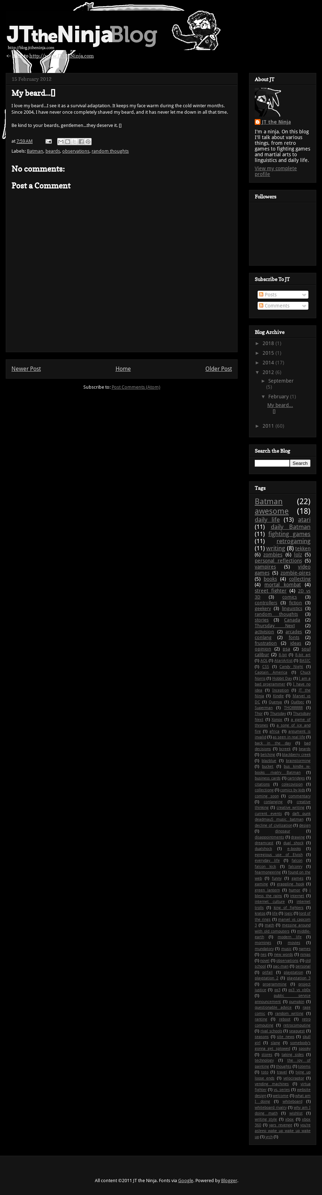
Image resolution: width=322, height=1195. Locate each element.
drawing (298, 837)
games (297, 878)
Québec (297, 702)
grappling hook (290, 884)
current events (268, 813)
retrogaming (294, 541)
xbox (289, 1119)
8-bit (283, 655)
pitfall (267, 972)
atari (304, 519)
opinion (263, 648)
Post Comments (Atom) (136, 387)
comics (289, 597)
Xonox (277, 719)
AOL (264, 660)
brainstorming (298, 760)
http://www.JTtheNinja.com (61, 56)
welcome (280, 1095)
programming (275, 984)
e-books (294, 848)
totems (304, 1066)
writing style (266, 1119)
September (281, 381)
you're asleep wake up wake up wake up (283, 1131)
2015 (269, 353)
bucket (267, 766)
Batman (35, 151)
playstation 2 (266, 978)
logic (288, 913)
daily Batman (291, 526)
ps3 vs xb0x (299, 990)
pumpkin (296, 1001)
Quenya (275, 702)
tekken (303, 548)
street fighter (271, 591)
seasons (262, 1036)
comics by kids (292, 790)
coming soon (267, 796)
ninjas (305, 954)
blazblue (269, 760)
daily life (267, 519)
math (269, 925)
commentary (299, 796)
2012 (269, 372)
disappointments (269, 837)
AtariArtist (283, 660)
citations (262, 784)
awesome (272, 511)
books (270, 579)
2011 (269, 426)
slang (275, 1043)
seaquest (297, 1031)
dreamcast (264, 843)
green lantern (267, 890)
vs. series (282, 1089)
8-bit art (303, 655)
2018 (269, 343)
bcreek (285, 749)
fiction (295, 602)
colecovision (292, 784)
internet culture (270, 901)
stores (267, 1054)
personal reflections (278, 561)
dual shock (293, 843)
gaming (261, 884)
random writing (289, 1013)
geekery (263, 608)
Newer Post (26, 368)
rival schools (271, 1031)
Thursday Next (275, 625)
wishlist (296, 1113)
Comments (274, 306)
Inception (280, 690)
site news (285, 1036)
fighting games (289, 533)
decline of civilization (273, 825)
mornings (263, 942)
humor (294, 890)
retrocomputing (297, 1025)
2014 (269, 362)
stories (262, 620)
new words (283, 954)
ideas (295, 643)
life (275, 913)
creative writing (290, 807)
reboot (285, 1019)
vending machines (272, 1084)
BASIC (305, 660)
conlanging (273, 802)
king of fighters (289, 907)
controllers (266, 602)
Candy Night (291, 666)
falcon (297, 860)
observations (75, 151)
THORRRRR (293, 707)
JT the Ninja (276, 122)
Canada (292, 620)
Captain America (271, 672)
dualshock (263, 848)
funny (277, 878)
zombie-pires (295, 573)
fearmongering (268, 872)
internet (297, 896)
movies (294, 942)
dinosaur (282, 831)
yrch (269, 1137)
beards (52, 151)
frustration (266, 643)
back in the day (273, 743)
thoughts (283, 1066)
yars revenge (280, 1125)
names (305, 948)
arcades (294, 631)
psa (286, 648)
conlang (263, 637)
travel (282, 1072)
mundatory (264, 948)
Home (123, 368)
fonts (294, 637)
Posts (268, 294)
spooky (305, 1048)
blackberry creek (296, 754)
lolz (298, 554)
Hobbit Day (282, 678)
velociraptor (293, 1078)
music (286, 948)
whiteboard (292, 1101)
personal (303, 966)
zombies (272, 554)
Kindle (278, 696)
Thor (259, 713)
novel (264, 960)
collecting (300, 579)
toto (264, 1072)
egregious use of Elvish (279, 854)
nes (263, 954)
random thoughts (110, 151)
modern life (290, 937)
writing (275, 548)
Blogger (229, 1180)
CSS (265, 666)
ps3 (277, 990)
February (279, 396)
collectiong (264, 790)
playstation (293, 972)
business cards (267, 778)
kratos (260, 913)
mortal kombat (282, 584)
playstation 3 (299, 978)
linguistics (292, 608)
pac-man (280, 966)
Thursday (278, 713)
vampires (265, 567)
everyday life (267, 860)
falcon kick (265, 866)
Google (185, 1180)
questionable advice (273, 1007)
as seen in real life (289, 737)
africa (274, 731)
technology (264, 1060)
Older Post (218, 368)
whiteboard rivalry (271, 1107)
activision (264, 631)
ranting (261, 1019)
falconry (295, 866)
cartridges (296, 778)
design (305, 825)
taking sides (293, 1054)
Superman (264, 707)
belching (267, 754)
